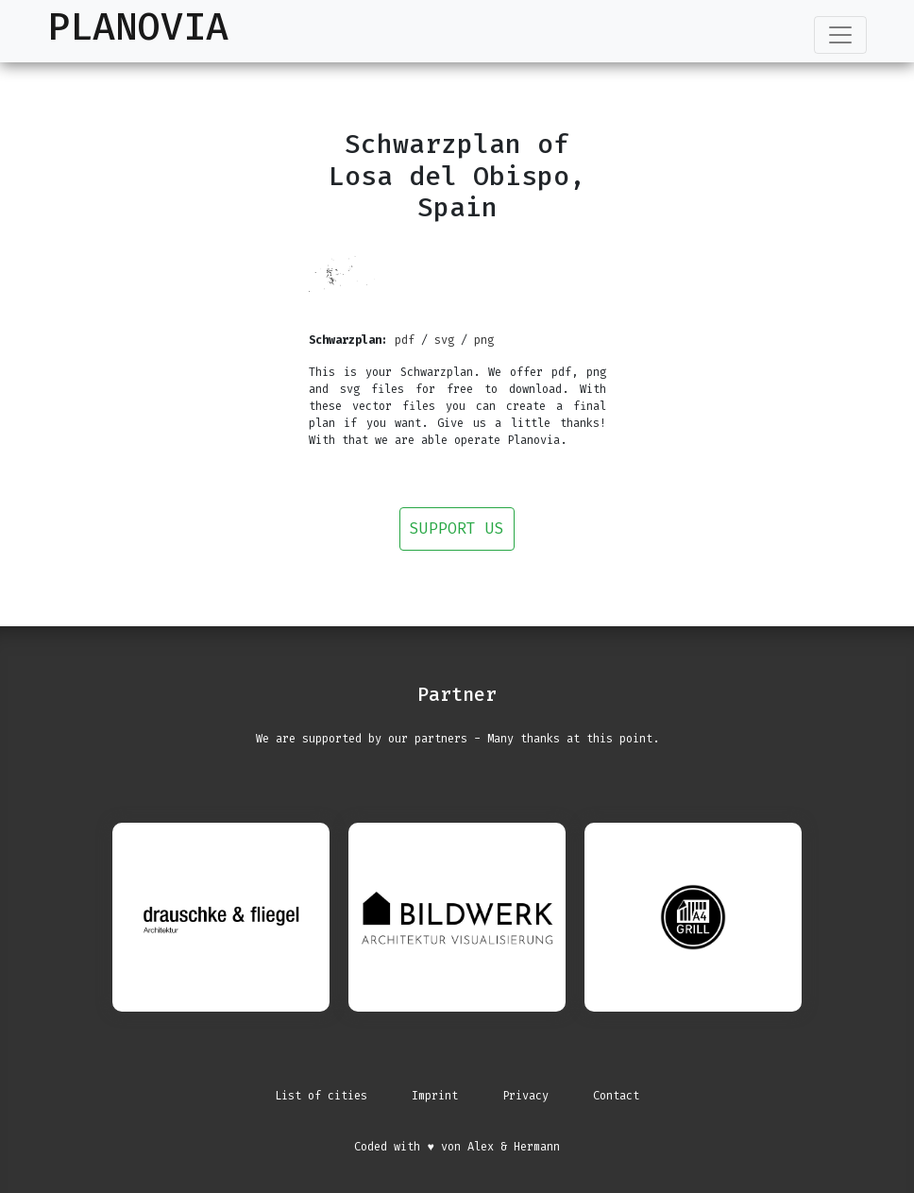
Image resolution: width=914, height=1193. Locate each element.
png (484, 340)
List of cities (321, 1095)
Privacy (525, 1095)
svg (444, 340)
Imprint (435, 1095)
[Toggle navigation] (840, 35)
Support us (457, 528)
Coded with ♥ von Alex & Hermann (456, 1146)
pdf (405, 340)
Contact (616, 1095)
